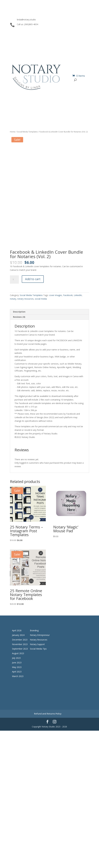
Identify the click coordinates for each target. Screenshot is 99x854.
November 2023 (20, 644)
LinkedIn (78, 295)
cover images (55, 295)
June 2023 (16, 662)
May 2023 (16, 667)
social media (41, 298)
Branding (34, 630)
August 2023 (18, 653)
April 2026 (16, 630)
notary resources (25, 298)
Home (12, 131)
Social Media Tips (38, 648)
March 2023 (17, 676)
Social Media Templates (27, 131)
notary (13, 298)
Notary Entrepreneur (40, 635)
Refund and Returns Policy (48, 713)
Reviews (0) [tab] (19, 316)
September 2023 (20, 648)
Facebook (68, 295)
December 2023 (19, 639)
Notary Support (37, 644)
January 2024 (18, 635)
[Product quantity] (14, 279)
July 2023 (16, 658)
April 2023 (16, 671)
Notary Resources (38, 639)
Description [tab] (19, 311)
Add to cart (32, 279)
